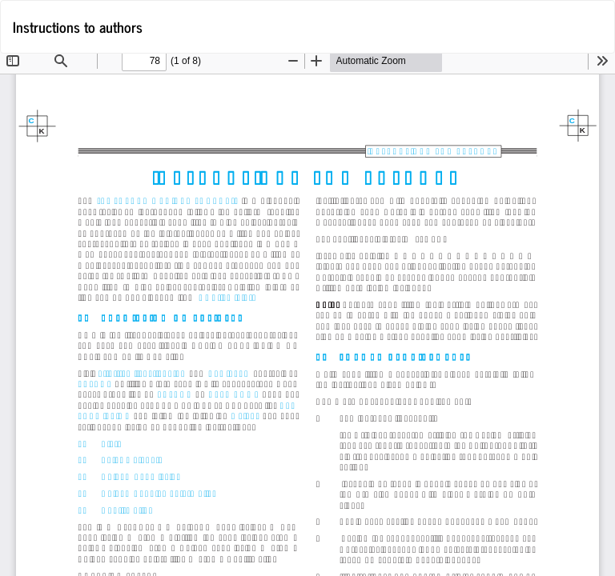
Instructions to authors (78, 26)
